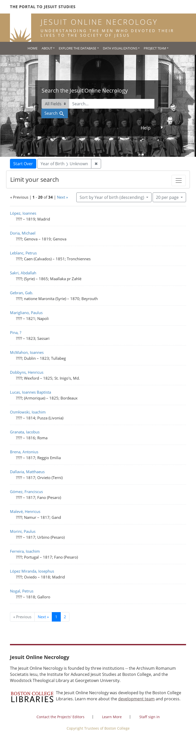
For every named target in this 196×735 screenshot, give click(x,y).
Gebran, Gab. (21, 292)
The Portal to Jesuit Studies (43, 6)
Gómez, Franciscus (26, 491)
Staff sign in (149, 716)
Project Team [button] (155, 48)
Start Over (23, 163)
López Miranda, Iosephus (32, 571)
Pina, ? (15, 332)
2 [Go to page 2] (65, 616)
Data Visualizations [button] (120, 48)
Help (146, 128)
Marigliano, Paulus (26, 312)
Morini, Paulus (22, 531)
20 (168, 197)
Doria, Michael (22, 233)
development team (136, 699)
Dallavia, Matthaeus (27, 471)
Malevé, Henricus (25, 511)
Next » (62, 197)
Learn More (112, 716)
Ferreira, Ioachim (25, 551)
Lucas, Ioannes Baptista (30, 392)
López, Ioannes (23, 213)
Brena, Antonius (24, 451)
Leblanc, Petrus (23, 252)
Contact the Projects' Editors (60, 716)
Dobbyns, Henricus (26, 372)
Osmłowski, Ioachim (28, 412)
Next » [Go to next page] (43, 616)
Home (33, 48)
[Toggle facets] (179, 180)
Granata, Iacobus (25, 431)
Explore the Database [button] (77, 48)
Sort (112, 197)
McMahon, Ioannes (27, 352)
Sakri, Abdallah (23, 272)
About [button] (47, 48)
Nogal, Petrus (21, 591)
